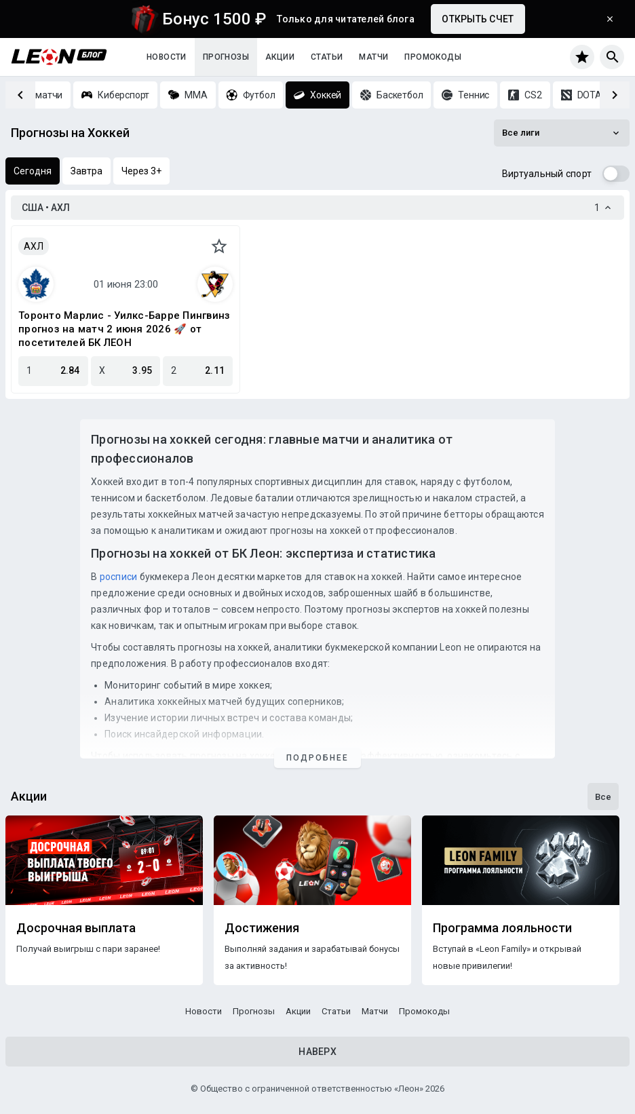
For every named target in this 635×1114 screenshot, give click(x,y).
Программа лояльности (502, 928)
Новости (167, 57)
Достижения (262, 928)
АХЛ (33, 246)
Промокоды (432, 57)
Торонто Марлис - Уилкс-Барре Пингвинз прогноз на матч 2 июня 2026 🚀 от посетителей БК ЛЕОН (124, 329)
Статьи (327, 57)
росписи (119, 576)
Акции (279, 57)
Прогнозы (226, 57)
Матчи (373, 57)
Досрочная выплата (76, 928)
